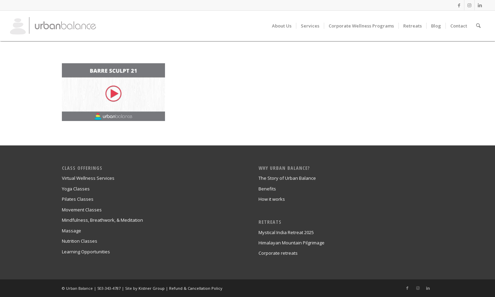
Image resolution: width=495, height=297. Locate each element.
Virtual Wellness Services (88, 178)
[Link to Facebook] (459, 5)
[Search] (478, 26)
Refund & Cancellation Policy (195, 288)
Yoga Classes (76, 189)
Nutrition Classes (79, 241)
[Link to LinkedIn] (480, 5)
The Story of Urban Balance (287, 178)
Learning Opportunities (86, 252)
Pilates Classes (78, 199)
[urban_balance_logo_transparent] (53, 26)
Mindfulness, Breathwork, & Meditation (102, 220)
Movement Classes (82, 210)
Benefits (267, 189)
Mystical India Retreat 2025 (286, 232)
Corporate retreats (278, 253)
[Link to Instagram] (469, 5)
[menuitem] (281, 26)
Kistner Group (152, 288)
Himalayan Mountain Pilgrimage (291, 243)
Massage (71, 231)
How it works (271, 199)
